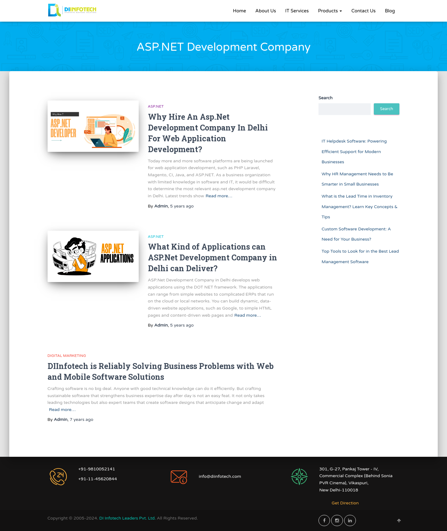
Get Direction (345, 503)
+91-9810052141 (96, 469)
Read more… (219, 196)
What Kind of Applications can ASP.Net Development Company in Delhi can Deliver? (212, 257)
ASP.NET (156, 106)
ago (182, 206)
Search (325, 98)
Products (330, 11)
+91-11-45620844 (97, 479)
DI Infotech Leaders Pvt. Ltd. (128, 518)
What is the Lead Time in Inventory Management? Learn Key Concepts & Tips (360, 207)
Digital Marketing (67, 355)
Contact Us (363, 11)
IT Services (297, 11)
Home (239, 11)
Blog (390, 11)
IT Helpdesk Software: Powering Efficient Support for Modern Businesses (354, 152)
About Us (265, 11)
